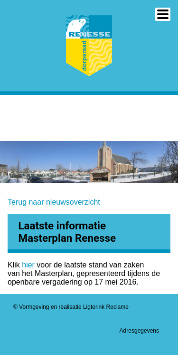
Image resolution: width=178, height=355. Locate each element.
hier (29, 265)
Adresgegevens (139, 330)
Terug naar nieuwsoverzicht (54, 202)
